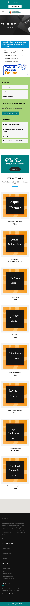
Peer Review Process (15, 410)
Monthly (11, 124)
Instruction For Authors (15, 221)
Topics (4, 571)
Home (3, 27)
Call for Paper (6, 568)
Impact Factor (6, 548)
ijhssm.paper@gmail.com (16, 2)
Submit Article (15, 6)
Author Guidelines (8, 96)
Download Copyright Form (15, 486)
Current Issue (15, 297)
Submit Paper (15, 259)
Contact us (5, 558)
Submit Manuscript (7, 551)
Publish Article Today (10, 113)
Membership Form (15, 372)
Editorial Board (7, 91)
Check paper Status (7, 576)
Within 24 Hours (14, 136)
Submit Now (15, 169)
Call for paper (7, 87)
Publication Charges (15, 448)
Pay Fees (4, 556)
